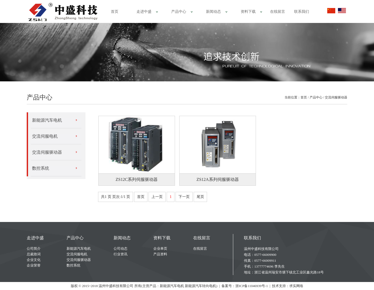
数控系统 (40, 168)
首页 (114, 11)
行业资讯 (120, 254)
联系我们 (301, 11)
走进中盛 (144, 11)
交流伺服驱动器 (336, 97)
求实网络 (296, 286)
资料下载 (248, 11)
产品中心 (178, 11)
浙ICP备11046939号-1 (251, 286)
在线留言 (277, 11)
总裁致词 (34, 254)
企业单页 (160, 249)
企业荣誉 (34, 265)
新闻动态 (213, 11)
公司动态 (120, 249)
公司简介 (34, 249)
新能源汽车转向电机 (200, 286)
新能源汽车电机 (47, 120)
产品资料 (160, 254)
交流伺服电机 (45, 136)
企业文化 (34, 260)
